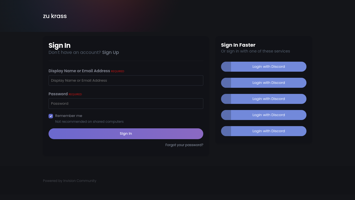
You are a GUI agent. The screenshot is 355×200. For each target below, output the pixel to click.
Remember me (68, 115)
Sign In (126, 133)
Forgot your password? (184, 144)
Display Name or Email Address (86, 71)
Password (65, 94)
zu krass (55, 16)
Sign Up (110, 52)
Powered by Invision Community (69, 180)
